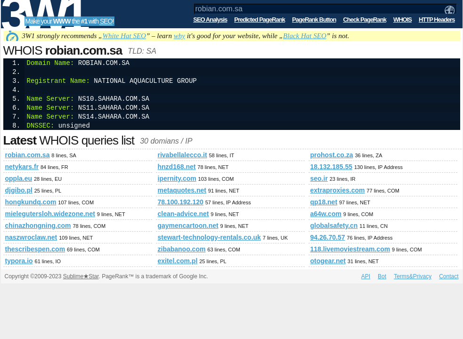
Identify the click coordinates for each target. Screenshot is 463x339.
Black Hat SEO (304, 36)
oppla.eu (18, 178)
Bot (382, 276)
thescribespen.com (35, 249)
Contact (448, 276)
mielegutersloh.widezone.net (50, 214)
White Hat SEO (124, 36)
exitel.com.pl (178, 261)
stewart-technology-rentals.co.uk (209, 237)
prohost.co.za (331, 155)
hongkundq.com (31, 202)
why (179, 36)
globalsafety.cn (334, 225)
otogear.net (328, 261)
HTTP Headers (437, 19)
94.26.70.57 (327, 237)
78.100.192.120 (180, 202)
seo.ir (319, 178)
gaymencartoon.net (188, 225)
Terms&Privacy (412, 276)
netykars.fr (22, 166)
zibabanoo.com (182, 249)
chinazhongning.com (38, 225)
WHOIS (402, 19)
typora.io (19, 261)
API (365, 276)
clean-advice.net (183, 214)
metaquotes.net (182, 190)
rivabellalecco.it (182, 155)
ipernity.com (177, 178)
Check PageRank (364, 19)
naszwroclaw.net (31, 237)
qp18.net (324, 202)
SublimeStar (81, 276)
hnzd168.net (177, 166)
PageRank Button (314, 19)
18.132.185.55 (331, 166)
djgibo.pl (18, 190)
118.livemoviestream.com (350, 249)
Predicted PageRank (259, 19)
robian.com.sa (27, 155)
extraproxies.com (337, 190)
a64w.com (325, 214)
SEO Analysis (210, 19)
